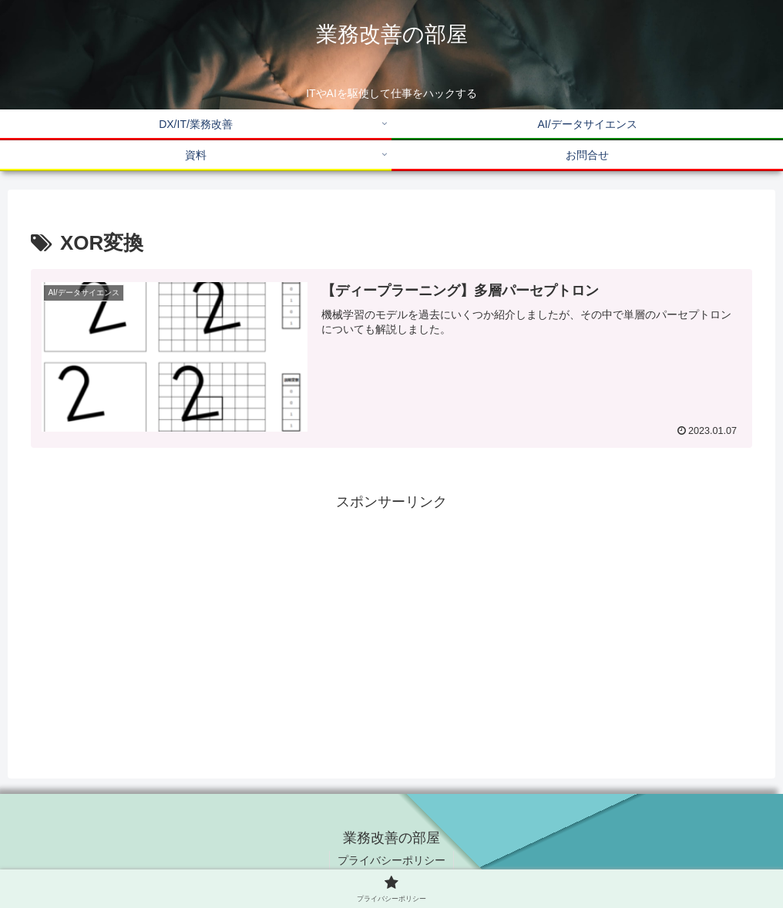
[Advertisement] (391, 623)
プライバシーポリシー (391, 860)
